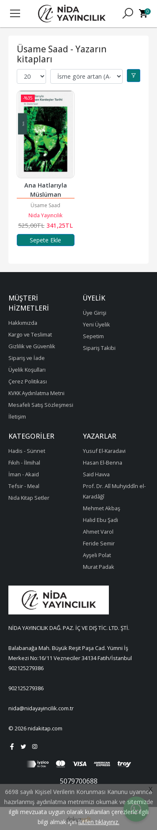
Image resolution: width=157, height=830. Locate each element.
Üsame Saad (45, 205)
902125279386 (26, 668)
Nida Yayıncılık (45, 215)
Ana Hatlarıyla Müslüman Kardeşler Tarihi (45, 194)
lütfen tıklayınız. (98, 822)
